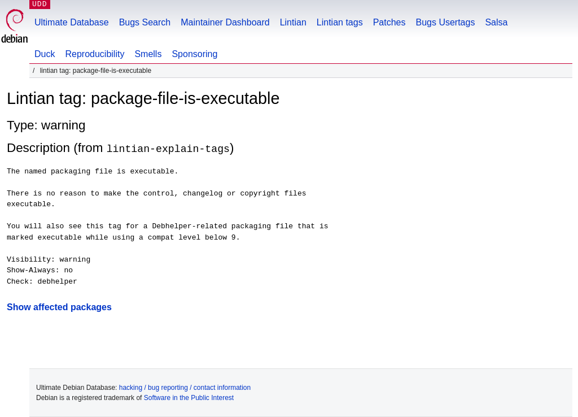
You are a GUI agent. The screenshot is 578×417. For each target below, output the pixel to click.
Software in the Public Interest (189, 398)
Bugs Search (145, 22)
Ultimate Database (71, 22)
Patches (389, 22)
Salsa (496, 22)
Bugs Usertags (445, 22)
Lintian (293, 22)
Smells (147, 54)
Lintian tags (340, 22)
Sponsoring (194, 54)
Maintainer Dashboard (225, 22)
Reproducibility (94, 54)
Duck (44, 54)
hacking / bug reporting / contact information (185, 388)
